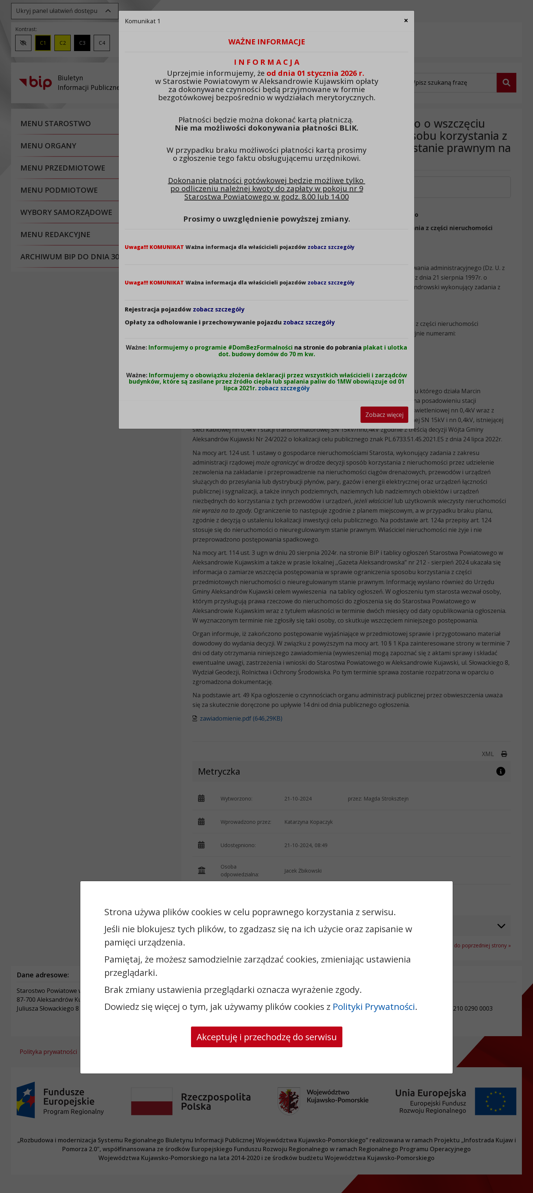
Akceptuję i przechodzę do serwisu (267, 1037)
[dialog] (266, 596)
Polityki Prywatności (374, 1006)
